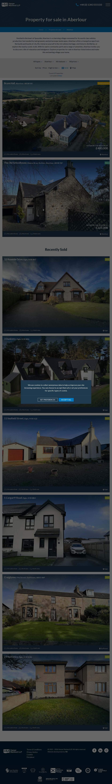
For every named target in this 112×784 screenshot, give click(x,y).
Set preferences (47, 400)
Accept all (66, 400)
